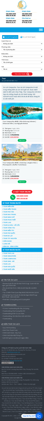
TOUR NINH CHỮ (8, 217)
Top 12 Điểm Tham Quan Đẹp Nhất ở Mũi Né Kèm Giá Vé (20, 292)
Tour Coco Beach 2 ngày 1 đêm (21, 411)
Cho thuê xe (26, 18)
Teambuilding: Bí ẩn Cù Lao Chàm (13, 313)
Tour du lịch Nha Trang (29, 399)
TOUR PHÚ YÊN (8, 212)
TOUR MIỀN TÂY (8, 230)
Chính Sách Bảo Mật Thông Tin (12, 335)
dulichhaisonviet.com (13, 352)
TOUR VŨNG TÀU (8, 228)
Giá (2, 66)
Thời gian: (8, 128)
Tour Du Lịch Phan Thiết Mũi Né (26, 396)
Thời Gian (4, 59)
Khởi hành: (8, 133)
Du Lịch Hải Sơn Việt (8, 81)
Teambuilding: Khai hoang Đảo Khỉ (13, 311)
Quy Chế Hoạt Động (8, 328)
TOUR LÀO (6, 264)
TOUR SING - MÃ (8, 261)
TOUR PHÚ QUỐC (8, 233)
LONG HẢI (6, 244)
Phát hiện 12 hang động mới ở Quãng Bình (16, 299)
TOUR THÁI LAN (8, 253)
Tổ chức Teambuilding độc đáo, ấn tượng (15, 308)
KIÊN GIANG (7, 241)
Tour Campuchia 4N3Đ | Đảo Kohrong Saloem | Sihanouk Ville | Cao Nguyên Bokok (19, 122)
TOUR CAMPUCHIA (9, 258)
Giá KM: (7, 137)
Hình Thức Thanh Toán (10, 330)
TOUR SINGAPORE (9, 256)
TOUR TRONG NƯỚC (12, 203)
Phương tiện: (9, 130)
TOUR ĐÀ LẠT (7, 236)
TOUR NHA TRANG (9, 214)
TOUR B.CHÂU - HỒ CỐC (11, 225)
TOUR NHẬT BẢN (8, 269)
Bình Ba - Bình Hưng (10, 246)
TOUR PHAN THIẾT (9, 220)
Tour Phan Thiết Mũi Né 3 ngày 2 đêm (18, 407)
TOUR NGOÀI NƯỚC (12, 250)
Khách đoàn (10, 11)
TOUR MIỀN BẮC (8, 206)
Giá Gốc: (7, 135)
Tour (4, 78)
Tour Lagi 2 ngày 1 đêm (15, 405)
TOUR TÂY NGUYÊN (9, 238)
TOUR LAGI (6, 222)
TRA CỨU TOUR (22, 74)
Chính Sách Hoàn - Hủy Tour (11, 333)
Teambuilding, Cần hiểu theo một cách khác (16, 316)
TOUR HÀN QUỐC (8, 266)
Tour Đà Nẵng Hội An (27, 403)
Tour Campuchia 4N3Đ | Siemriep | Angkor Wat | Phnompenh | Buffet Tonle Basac (20, 164)
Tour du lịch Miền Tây (18, 401)
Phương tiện (6, 47)
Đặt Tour (22, 140)
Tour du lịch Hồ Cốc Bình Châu (11, 403)
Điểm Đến (4, 53)
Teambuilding (7, 319)
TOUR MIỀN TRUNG (9, 209)
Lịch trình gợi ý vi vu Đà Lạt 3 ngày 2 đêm (15, 338)
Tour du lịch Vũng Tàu (14, 399)
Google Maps (18, 418)
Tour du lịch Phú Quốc (32, 401)
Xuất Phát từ (6, 41)
